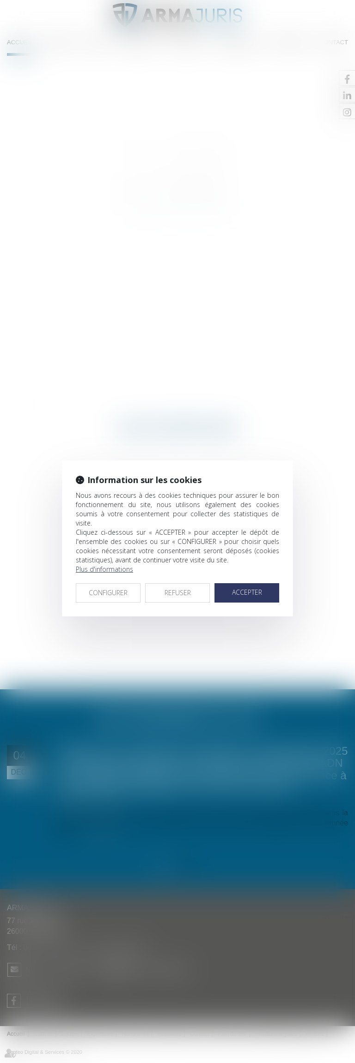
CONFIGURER (108, 592)
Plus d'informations (104, 569)
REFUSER (178, 592)
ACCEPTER (247, 592)
